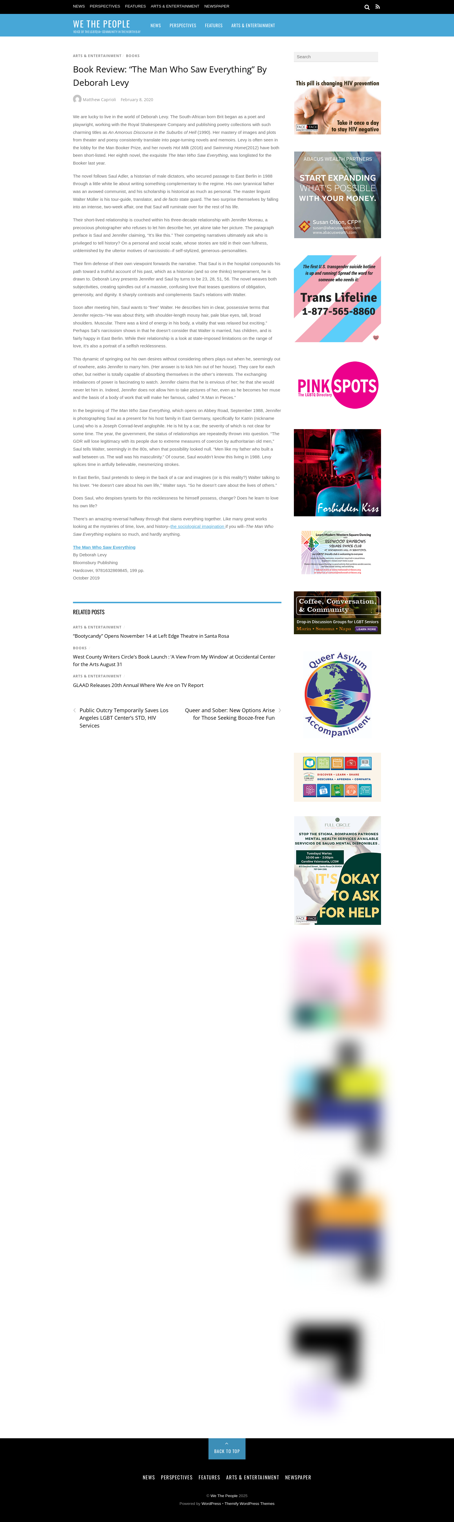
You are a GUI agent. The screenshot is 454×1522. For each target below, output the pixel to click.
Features (135, 6)
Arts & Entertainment (175, 6)
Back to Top (227, 1451)
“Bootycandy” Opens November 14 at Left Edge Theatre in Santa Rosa (151, 636)
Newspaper (216, 6)
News (79, 6)
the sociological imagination (198, 526)
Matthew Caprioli (99, 99)
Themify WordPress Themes (249, 1503)
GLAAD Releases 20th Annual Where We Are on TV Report (138, 685)
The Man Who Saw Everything (104, 547)
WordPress (211, 1503)
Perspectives (105, 6)
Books (133, 55)
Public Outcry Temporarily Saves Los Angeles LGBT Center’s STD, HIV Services (121, 717)
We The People (224, 1496)
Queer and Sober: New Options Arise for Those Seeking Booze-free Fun (233, 713)
